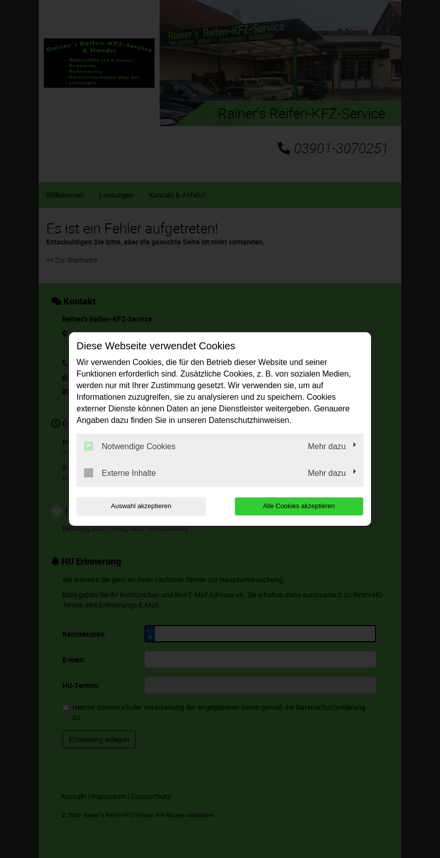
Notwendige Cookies (130, 446)
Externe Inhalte (120, 472)
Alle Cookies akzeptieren (299, 506)
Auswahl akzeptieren (141, 506)
